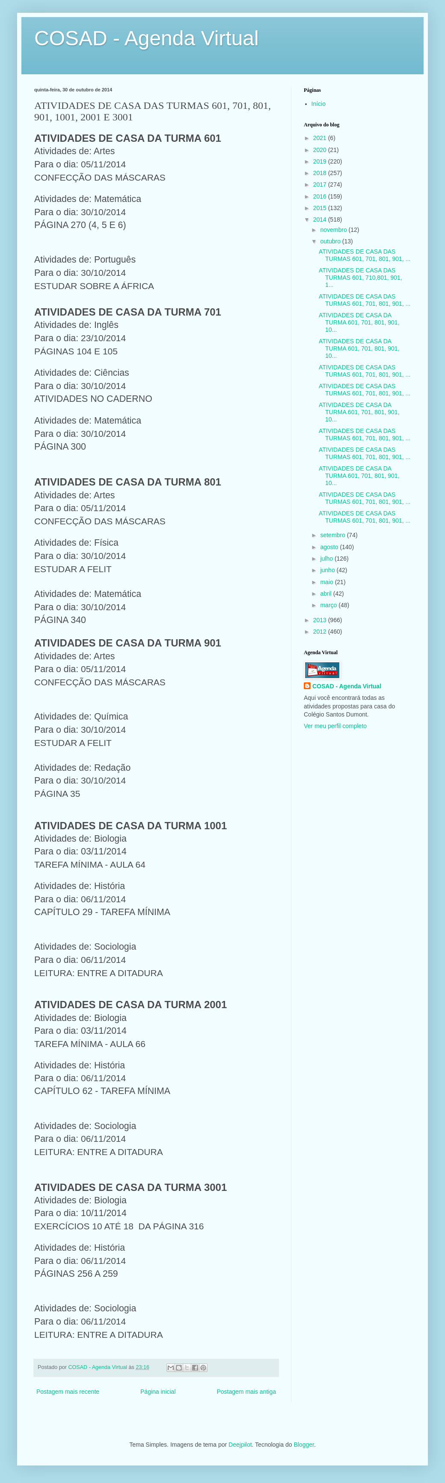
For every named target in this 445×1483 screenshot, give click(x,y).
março (329, 605)
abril (326, 593)
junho (328, 570)
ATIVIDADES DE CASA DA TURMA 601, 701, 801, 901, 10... (359, 322)
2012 (320, 631)
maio (327, 582)
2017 (320, 184)
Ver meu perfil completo (335, 725)
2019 (320, 161)
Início (319, 103)
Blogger (304, 1444)
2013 (320, 620)
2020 (320, 149)
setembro (333, 535)
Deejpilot (240, 1444)
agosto (330, 547)
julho (327, 558)
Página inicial (158, 1391)
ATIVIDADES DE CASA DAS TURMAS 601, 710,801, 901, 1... (360, 277)
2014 (320, 219)
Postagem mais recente (67, 1391)
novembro (334, 229)
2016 (320, 196)
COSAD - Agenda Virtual (146, 38)
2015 (320, 208)
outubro (331, 241)
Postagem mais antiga (246, 1391)
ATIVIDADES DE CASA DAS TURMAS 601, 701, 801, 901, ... (364, 255)
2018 (320, 173)
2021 (320, 138)
